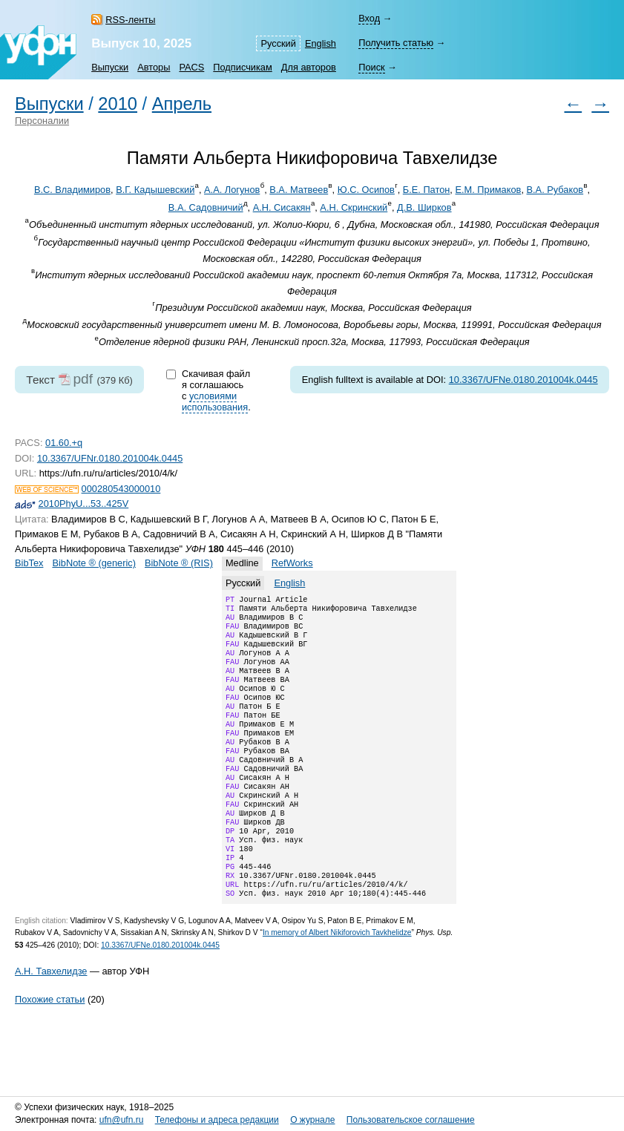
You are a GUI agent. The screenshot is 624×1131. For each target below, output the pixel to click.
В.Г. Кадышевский (155, 189)
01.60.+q (63, 442)
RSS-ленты (130, 19)
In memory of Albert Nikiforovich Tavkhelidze (337, 983)
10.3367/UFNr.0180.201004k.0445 (110, 458)
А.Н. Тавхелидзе (51, 1021)
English (320, 43)
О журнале (312, 1120)
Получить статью (395, 42)
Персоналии (42, 120)
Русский (277, 43)
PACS (191, 67)
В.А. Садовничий (205, 207)
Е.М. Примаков (488, 189)
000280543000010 (121, 488)
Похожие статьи (50, 1049)
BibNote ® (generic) (94, 562)
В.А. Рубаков (555, 189)
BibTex (29, 562)
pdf (83, 379)
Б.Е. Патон (426, 189)
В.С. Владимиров (72, 189)
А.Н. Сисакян (282, 207)
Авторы (153, 67)
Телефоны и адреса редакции (217, 1120)
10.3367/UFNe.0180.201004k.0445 (523, 379)
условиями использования (215, 401)
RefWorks (292, 562)
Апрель (181, 104)
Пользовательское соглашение (411, 1120)
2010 (117, 104)
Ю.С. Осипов (366, 189)
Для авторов (308, 67)
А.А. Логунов (232, 189)
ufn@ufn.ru (121, 1120)
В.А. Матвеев (298, 189)
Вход (369, 18)
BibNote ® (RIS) (179, 562)
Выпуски (109, 67)
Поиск (371, 67)
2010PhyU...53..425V (84, 503)
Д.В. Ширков (424, 207)
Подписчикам (242, 67)
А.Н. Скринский (353, 207)
